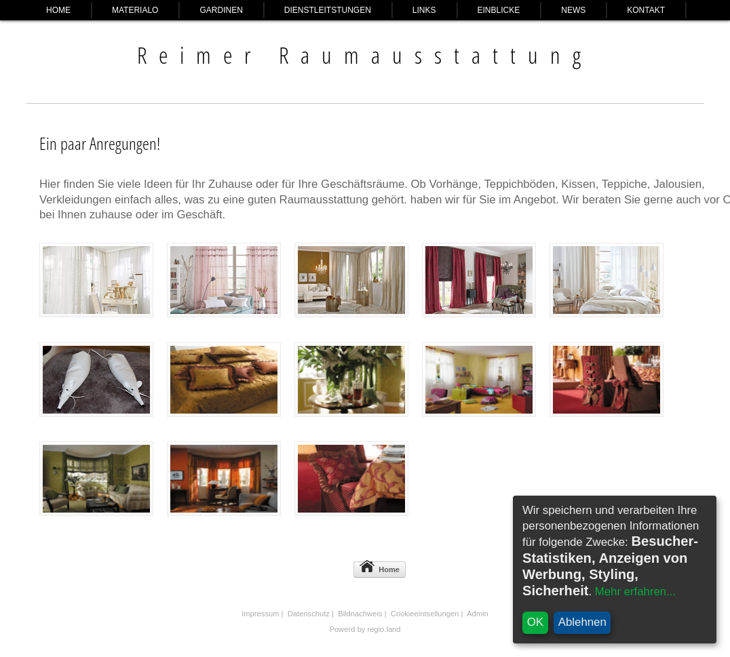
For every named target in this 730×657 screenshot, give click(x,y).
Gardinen (220, 10)
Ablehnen (582, 622)
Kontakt (646, 10)
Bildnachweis (360, 614)
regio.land (383, 629)
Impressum (260, 614)
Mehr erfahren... (635, 591)
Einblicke (499, 10)
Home (58, 10)
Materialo (135, 10)
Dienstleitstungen (327, 10)
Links (424, 10)
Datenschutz (309, 614)
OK (535, 622)
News (573, 10)
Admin (477, 614)
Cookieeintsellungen (425, 614)
